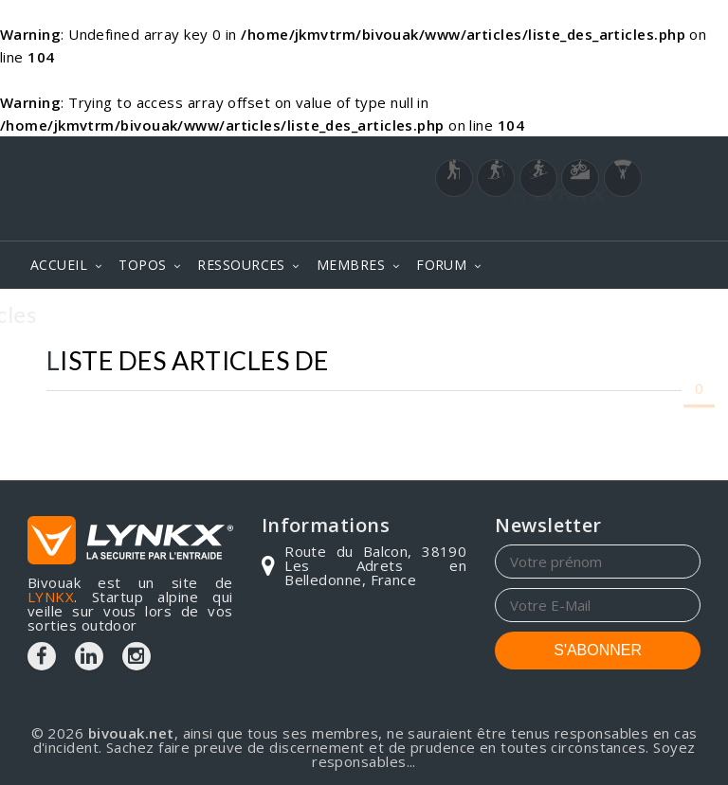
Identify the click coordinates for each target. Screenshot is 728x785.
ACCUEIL (58, 265)
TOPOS (142, 265)
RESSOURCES (241, 265)
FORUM (441, 265)
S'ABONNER (598, 650)
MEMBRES (351, 265)
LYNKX (50, 596)
